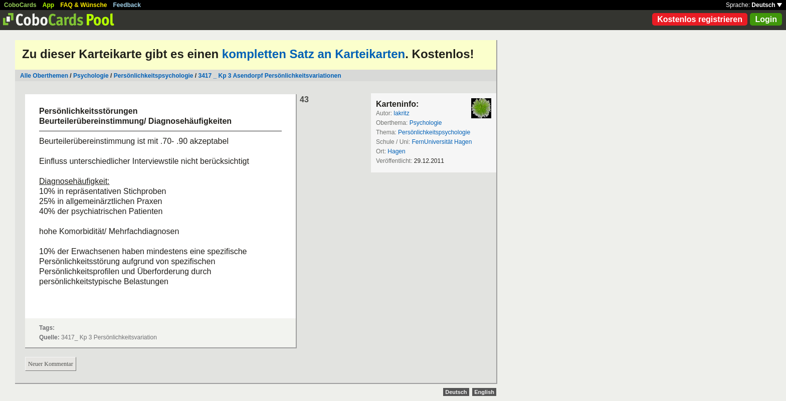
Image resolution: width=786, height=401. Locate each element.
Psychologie (91, 75)
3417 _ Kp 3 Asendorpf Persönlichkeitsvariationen (269, 75)
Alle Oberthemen (44, 75)
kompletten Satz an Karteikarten (313, 54)
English (484, 392)
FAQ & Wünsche (83, 5)
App (48, 5)
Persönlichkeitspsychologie (153, 75)
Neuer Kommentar (50, 363)
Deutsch (766, 5)
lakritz (401, 113)
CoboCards (20, 5)
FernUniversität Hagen (442, 141)
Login (766, 19)
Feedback (127, 5)
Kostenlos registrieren (699, 19)
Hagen (396, 151)
